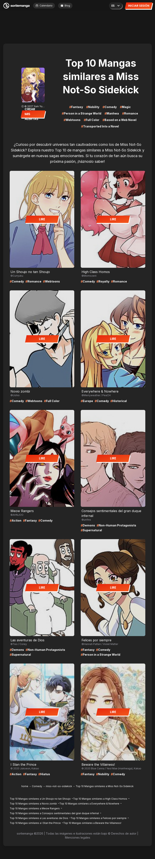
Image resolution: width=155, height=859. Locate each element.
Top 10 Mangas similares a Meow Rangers (35, 808)
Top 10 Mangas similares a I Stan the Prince (35, 822)
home (24, 786)
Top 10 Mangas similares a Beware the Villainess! (92, 822)
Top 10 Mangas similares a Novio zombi (33, 803)
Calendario (44, 5)
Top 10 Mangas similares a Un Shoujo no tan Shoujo (40, 798)
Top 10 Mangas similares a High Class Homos (100, 798)
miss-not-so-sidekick (59, 786)
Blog (65, 5)
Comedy (37, 786)
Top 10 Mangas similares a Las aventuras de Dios (39, 818)
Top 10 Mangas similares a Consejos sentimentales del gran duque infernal (54, 813)
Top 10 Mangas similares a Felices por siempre (99, 818)
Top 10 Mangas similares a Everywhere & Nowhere (89, 803)
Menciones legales (77, 837)
